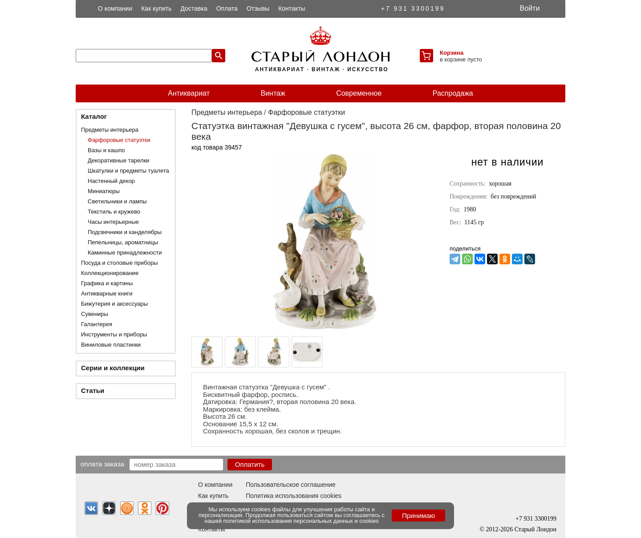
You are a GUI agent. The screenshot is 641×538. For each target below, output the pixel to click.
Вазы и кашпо (106, 150)
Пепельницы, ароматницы (123, 242)
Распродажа (453, 93)
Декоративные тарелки (118, 160)
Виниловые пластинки (111, 344)
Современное (358, 93)
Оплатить (250, 464)
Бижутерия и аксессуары (114, 303)
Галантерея (96, 324)
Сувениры (94, 314)
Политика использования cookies (293, 495)
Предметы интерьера (109, 129)
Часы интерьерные (113, 221)
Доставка (194, 8)
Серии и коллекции (113, 368)
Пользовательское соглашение (291, 484)
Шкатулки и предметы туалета (128, 170)
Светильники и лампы (117, 201)
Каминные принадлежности (125, 252)
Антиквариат (189, 93)
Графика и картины (107, 283)
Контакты (291, 8)
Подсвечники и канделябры (125, 232)
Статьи (92, 390)
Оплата (227, 8)
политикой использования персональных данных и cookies (301, 521)
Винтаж (272, 93)
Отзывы (258, 8)
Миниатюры (104, 191)
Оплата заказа (102, 463)
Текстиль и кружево (114, 211)
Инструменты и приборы (114, 334)
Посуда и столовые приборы (119, 262)
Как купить (156, 8)
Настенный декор (111, 181)
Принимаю (418, 515)
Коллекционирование (109, 273)
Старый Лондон (535, 529)
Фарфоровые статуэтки (119, 140)
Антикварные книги (106, 293)
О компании (115, 8)
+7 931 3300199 (413, 8)
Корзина (451, 52)
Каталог (94, 116)
